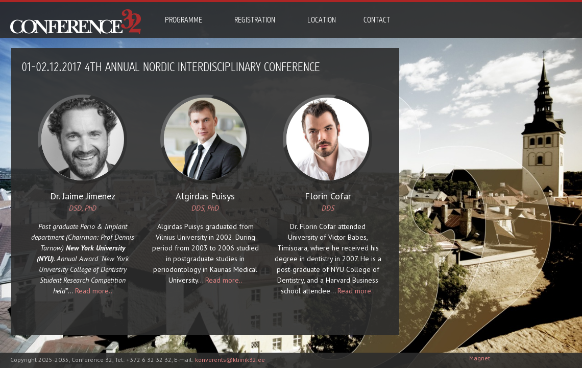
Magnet (479, 358)
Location (321, 20)
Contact (376, 20)
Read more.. (91, 290)
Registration (254, 20)
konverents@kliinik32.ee (230, 359)
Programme (183, 20)
